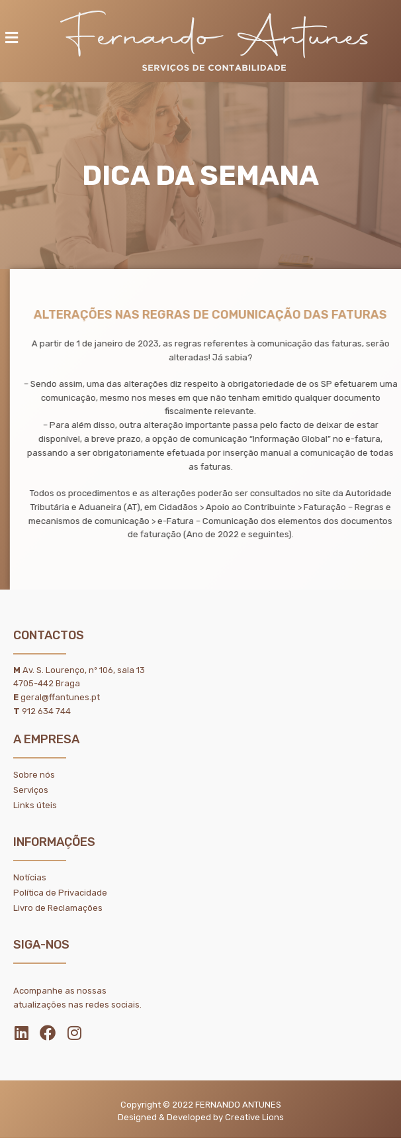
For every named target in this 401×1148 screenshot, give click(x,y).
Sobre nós (34, 775)
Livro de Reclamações (58, 908)
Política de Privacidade (60, 893)
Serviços (30, 790)
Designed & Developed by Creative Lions (201, 1117)
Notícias (29, 877)
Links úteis (35, 805)
